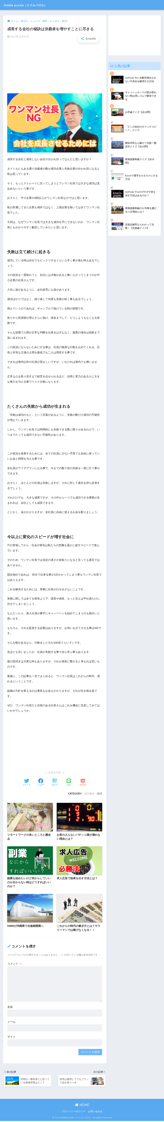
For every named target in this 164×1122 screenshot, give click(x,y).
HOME (82, 1106)
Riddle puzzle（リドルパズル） (32, 5)
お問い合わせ (95, 1112)
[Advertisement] (54, 68)
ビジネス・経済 (93, 793)
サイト (11, 1037)
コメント (14, 964)
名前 (10, 1007)
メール (11, 1022)
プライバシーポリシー (74, 1112)
